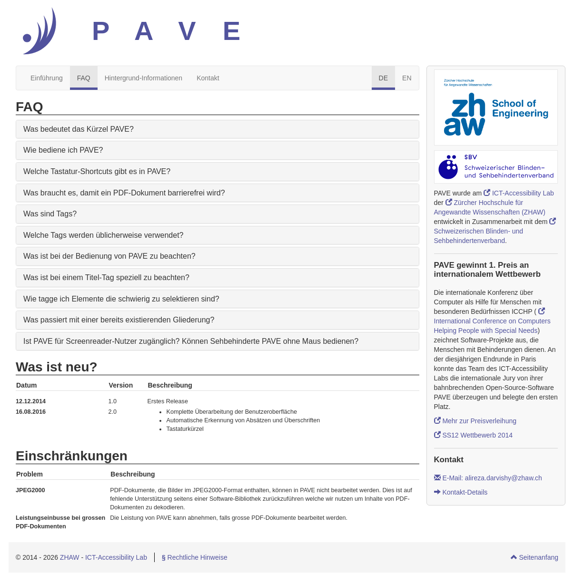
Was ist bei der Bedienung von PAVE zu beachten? (109, 256)
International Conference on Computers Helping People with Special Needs (492, 321)
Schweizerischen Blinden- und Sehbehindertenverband (495, 231)
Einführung (46, 78)
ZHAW (69, 557)
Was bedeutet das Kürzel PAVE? (78, 129)
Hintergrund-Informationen (143, 78)
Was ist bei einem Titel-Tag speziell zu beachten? (106, 277)
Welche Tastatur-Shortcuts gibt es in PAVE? (96, 171)
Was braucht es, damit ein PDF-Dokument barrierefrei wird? (124, 193)
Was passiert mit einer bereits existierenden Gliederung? (118, 320)
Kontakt (208, 78)
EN (406, 78)
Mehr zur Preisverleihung (475, 421)
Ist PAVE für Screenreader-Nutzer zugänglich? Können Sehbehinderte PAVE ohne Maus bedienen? (190, 341)
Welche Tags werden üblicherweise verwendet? (103, 235)
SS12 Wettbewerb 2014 (473, 435)
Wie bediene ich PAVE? (63, 150)
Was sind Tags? (50, 214)
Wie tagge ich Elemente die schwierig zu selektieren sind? (121, 299)
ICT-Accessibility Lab (519, 193)
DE (383, 78)
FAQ (83, 78)
